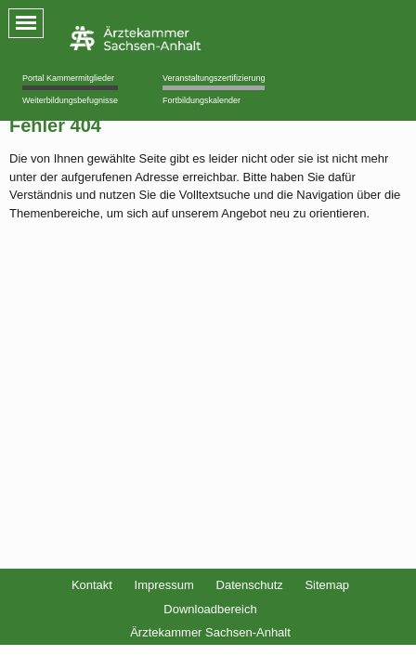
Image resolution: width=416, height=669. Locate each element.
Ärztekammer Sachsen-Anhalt (210, 632)
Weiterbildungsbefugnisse (70, 100)
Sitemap (327, 585)
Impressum (164, 585)
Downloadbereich (209, 609)
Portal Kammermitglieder (68, 78)
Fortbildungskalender (201, 100)
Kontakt (92, 585)
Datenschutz (249, 585)
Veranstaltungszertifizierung (214, 78)
